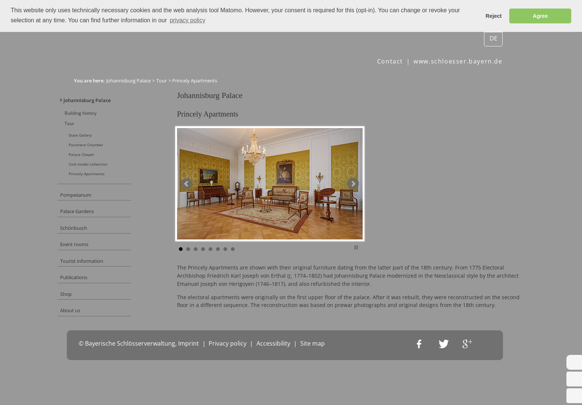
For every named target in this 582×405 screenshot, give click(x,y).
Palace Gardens (94, 224)
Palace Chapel (99, 161)
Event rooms (90, 261)
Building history (98, 115)
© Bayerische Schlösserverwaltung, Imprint (139, 393)
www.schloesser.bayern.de (457, 61)
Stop (374, 259)
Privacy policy (227, 393)
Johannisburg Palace (128, 80)
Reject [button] (493, 16)
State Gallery (98, 140)
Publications (90, 297)
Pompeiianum (92, 206)
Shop (81, 316)
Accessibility (273, 393)
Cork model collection (107, 172)
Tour (161, 80)
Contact (390, 61)
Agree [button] (540, 16)
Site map (312, 393)
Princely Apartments (106, 183)
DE (493, 38)
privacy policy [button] (187, 20)
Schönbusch (90, 242)
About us (86, 334)
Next (371, 197)
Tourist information (99, 279)
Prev (204, 197)
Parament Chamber (105, 151)
